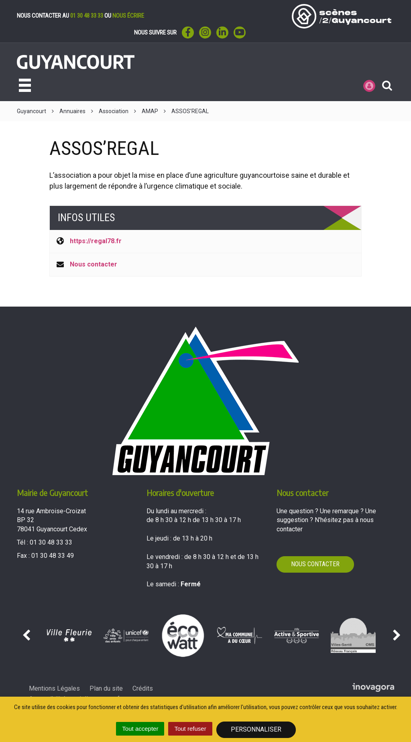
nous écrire (128, 15)
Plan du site (106, 688)
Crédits (142, 688)
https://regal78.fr (96, 241)
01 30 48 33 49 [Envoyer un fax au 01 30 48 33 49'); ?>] (52, 555)
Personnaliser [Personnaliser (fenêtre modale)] (256, 729)
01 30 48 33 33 (86, 15)
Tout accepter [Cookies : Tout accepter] (140, 728)
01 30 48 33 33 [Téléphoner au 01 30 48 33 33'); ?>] (51, 542)
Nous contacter (93, 264)
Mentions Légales (54, 688)
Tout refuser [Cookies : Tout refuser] (190, 728)
